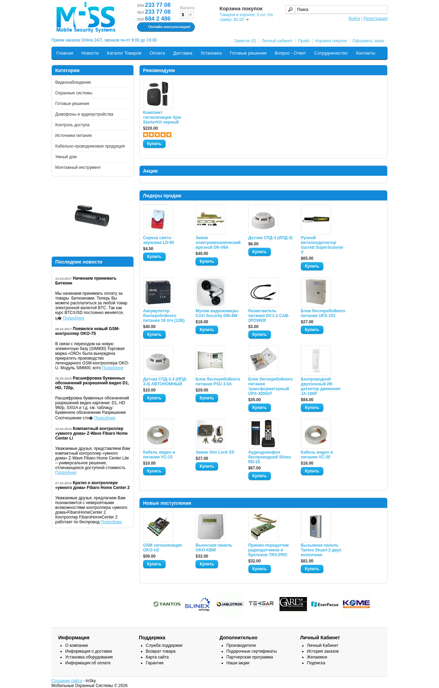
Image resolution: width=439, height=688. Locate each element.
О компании (76, 645)
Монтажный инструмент (78, 167)
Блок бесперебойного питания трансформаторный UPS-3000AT (270, 386)
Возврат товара (161, 651)
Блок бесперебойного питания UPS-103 (323, 313)
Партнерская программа (249, 657)
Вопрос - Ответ (290, 53)
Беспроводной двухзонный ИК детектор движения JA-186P (320, 386)
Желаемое (317, 657)
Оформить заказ (368, 40)
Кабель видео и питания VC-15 (159, 454)
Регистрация (376, 18)
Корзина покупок (331, 40)
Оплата (157, 53)
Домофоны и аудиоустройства (84, 114)
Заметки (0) (245, 40)
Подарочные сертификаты (251, 651)
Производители (241, 645)
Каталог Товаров (124, 53)
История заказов (323, 651)
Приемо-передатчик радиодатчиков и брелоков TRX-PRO (268, 550)
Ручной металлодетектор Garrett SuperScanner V (322, 245)
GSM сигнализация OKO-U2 (162, 547)
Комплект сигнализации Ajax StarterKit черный (162, 117)
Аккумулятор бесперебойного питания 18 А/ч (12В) (164, 315)
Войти (354, 18)
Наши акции (237, 663)
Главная (64, 53)
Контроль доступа (72, 125)
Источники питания (73, 135)
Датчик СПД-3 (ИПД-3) (270, 237)
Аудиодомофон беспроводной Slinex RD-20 (269, 457)
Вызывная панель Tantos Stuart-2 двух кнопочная (321, 550)
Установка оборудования (89, 657)
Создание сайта (66, 680)
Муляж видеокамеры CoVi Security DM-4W (216, 313)
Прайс (304, 40)
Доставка (182, 53)
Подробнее (73, 318)
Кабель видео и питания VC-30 (317, 454)
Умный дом (66, 156)
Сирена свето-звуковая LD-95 (158, 240)
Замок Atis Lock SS (214, 452)
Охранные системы (73, 93)
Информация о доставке (88, 651)
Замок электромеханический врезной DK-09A (217, 242)
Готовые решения (248, 53)
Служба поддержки (164, 645)
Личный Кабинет (323, 645)
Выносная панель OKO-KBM (213, 547)
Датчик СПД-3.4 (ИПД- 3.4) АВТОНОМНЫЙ (165, 381)
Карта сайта (157, 657)
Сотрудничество (331, 53)
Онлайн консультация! (165, 27)
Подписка (316, 663)
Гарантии (154, 663)
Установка (211, 53)
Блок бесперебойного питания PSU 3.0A (217, 381)
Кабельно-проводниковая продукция (90, 146)
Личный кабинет (277, 40)
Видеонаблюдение (73, 82)
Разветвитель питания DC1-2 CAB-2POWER (268, 315)
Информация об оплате (87, 663)
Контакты (365, 53)
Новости (89, 53)
